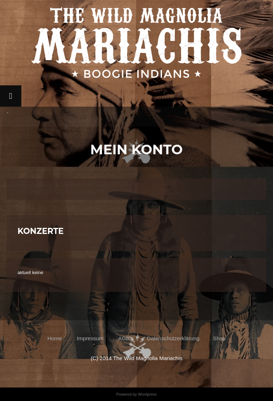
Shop (219, 338)
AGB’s (125, 338)
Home (56, 338)
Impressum (90, 338)
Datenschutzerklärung (173, 338)
